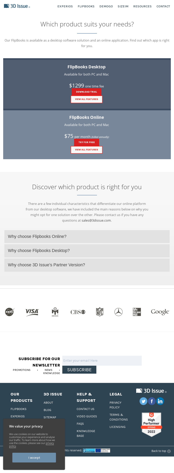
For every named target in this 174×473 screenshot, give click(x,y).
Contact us (85, 409)
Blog (47, 410)
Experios (18, 416)
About (48, 402)
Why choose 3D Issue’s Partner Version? (46, 265)
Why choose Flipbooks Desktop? (39, 250)
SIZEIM (123, 6)
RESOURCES (142, 6)
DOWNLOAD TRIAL (86, 92)
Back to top (161, 451)
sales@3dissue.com (96, 220)
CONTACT (163, 6)
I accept (34, 457)
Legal (115, 394)
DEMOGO (106, 6)
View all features (86, 99)
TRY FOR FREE (86, 142)
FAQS (80, 424)
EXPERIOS (65, 6)
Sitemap (50, 417)
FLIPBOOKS (86, 6)
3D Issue (53, 394)
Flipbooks (18, 409)
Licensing (117, 427)
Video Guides (87, 416)
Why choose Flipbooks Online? (37, 236)
